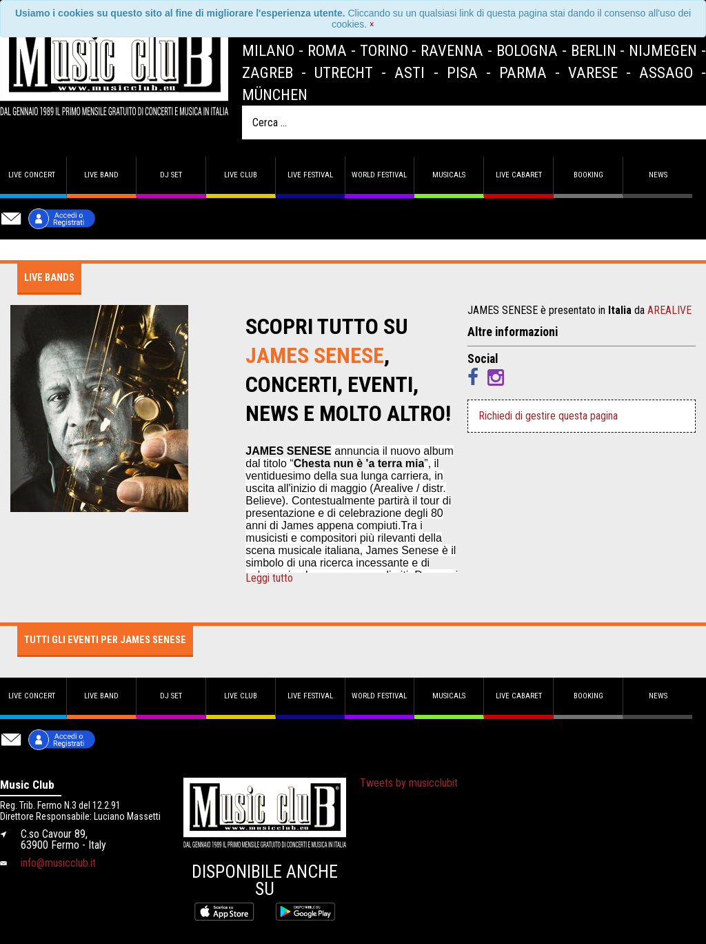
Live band (101, 174)
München (274, 95)
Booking (588, 174)
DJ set (171, 174)
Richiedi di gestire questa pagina (548, 415)
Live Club (240, 174)
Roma (327, 50)
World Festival (379, 174)
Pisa (462, 72)
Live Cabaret (519, 174)
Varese (593, 72)
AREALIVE (669, 310)
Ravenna (452, 50)
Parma (523, 72)
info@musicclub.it (58, 862)
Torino (384, 50)
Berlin (593, 50)
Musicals (448, 174)
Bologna (527, 50)
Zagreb (267, 72)
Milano (268, 50)
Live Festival (310, 174)
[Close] (372, 24)
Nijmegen (663, 50)
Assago (666, 72)
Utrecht (343, 72)
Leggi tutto (269, 578)
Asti (409, 72)
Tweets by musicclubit (409, 782)
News (658, 174)
